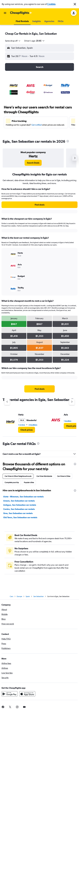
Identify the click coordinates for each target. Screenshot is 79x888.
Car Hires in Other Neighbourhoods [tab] (18, 476)
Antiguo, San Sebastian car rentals (19, 505)
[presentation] (67, 141)
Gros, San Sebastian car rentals (18, 513)
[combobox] (13, 40)
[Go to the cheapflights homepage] (21, 12)
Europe (19, 596)
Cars (11, 596)
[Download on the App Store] (27, 694)
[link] (33, 163)
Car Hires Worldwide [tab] (44, 476)
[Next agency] (72, 402)
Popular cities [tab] (29, 482)
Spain (28, 596)
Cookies (51, 4)
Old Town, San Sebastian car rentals (20, 517)
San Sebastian (38, 596)
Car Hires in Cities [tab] (63, 476)
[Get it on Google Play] (9, 694)
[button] (74, 4)
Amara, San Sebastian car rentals (19, 501)
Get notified (36, 125)
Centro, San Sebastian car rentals (19, 509)
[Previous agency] (7, 402)
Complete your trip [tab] (12, 482)
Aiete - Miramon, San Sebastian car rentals (23, 496)
